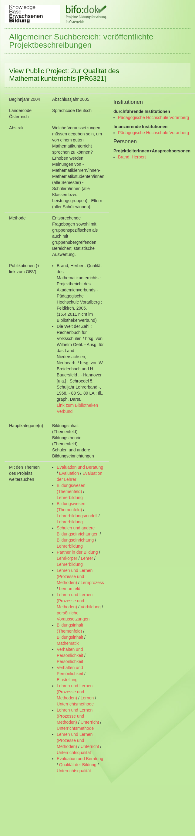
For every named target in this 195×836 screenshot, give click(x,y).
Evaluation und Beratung (80, 467)
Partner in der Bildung (77, 552)
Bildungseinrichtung (75, 540)
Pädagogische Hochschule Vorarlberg (153, 117)
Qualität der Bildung (77, 764)
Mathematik (68, 643)
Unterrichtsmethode (75, 704)
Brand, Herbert (132, 157)
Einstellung (67, 679)
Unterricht (90, 722)
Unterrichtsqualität (74, 752)
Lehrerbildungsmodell (77, 515)
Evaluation (69, 473)
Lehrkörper (67, 558)
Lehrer (87, 558)
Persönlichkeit (70, 661)
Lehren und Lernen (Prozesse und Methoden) (74, 576)
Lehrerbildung (70, 497)
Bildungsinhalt (70, 637)
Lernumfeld (69, 588)
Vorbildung (91, 606)
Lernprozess (92, 582)
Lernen (87, 697)
